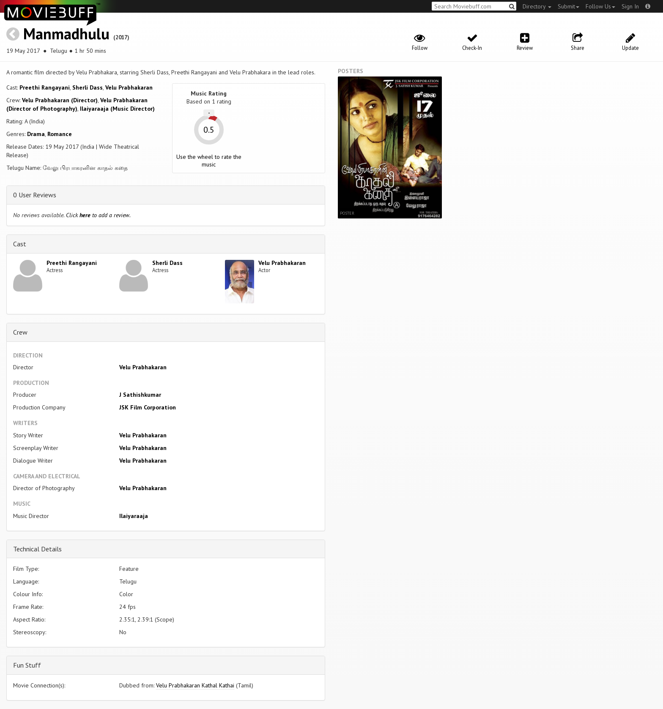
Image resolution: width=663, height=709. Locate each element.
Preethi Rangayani (44, 87)
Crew (20, 332)
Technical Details (37, 549)
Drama (36, 134)
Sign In (630, 6)
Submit (568, 6)
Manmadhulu (66, 34)
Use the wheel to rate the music (208, 160)
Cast (19, 244)
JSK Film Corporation (147, 407)
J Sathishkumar (140, 394)
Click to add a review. (98, 215)
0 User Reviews (34, 195)
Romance (59, 134)
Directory (537, 6)
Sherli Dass (87, 87)
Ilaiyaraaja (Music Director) (117, 108)
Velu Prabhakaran (129, 87)
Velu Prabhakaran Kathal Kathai (195, 685)
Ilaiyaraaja (133, 516)
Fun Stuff (27, 665)
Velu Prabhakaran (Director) (60, 100)
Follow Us (600, 6)
